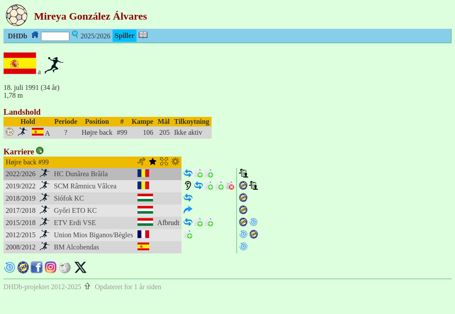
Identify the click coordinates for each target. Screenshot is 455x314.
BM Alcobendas (76, 247)
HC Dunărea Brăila (81, 173)
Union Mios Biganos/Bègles (93, 235)
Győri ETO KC (75, 210)
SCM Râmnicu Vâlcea (85, 186)
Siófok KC (69, 198)
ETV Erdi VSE (75, 222)
